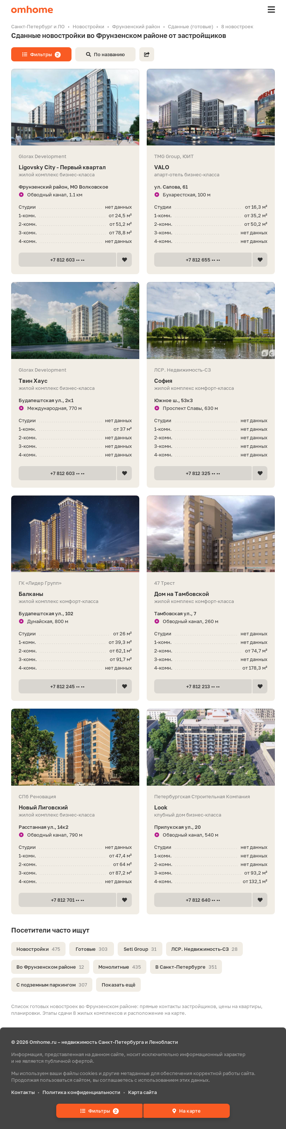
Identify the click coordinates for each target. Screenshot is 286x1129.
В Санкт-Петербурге (186, 967)
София (210, 381)
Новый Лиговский (75, 807)
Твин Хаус (75, 381)
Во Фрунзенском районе (50, 967)
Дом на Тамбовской (210, 594)
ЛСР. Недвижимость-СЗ (204, 949)
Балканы (75, 594)
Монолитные (119, 967)
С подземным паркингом (51, 985)
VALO (210, 167)
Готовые (92, 949)
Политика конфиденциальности (81, 1092)
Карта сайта (142, 1092)
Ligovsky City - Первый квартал (75, 167)
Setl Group (140, 949)
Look (210, 807)
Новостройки (38, 949)
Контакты (23, 1092)
